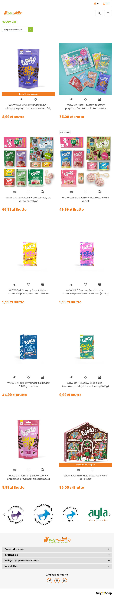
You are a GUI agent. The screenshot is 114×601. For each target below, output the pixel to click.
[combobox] (17, 29)
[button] (106, 3)
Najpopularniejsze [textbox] (13, 29)
